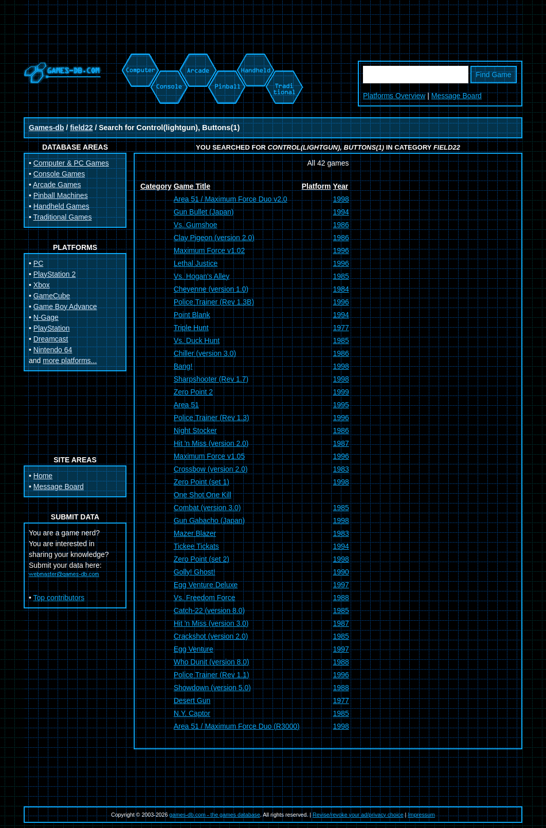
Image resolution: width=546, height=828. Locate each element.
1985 (341, 276)
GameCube (51, 296)
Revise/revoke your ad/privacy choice (358, 815)
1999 (341, 392)
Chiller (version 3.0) (205, 353)
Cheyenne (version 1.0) (211, 289)
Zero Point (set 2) (201, 559)
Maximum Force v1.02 (209, 250)
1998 (341, 199)
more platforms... (70, 360)
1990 (341, 572)
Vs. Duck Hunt (197, 340)
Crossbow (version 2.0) (211, 469)
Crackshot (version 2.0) (211, 636)
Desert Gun (192, 700)
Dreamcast (50, 339)
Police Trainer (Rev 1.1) (211, 675)
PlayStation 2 (54, 274)
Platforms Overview (394, 96)
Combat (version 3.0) (207, 507)
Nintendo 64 (52, 350)
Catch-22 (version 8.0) (209, 610)
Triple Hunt (191, 327)
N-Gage (46, 317)
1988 (341, 597)
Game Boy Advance (65, 306)
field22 (81, 127)
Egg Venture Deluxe (206, 585)
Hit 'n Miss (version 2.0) (211, 443)
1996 (341, 250)
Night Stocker (195, 430)
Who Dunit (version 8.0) (211, 662)
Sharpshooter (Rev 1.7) (211, 379)
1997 (341, 585)
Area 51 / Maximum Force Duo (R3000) (237, 726)
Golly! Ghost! (194, 572)
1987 (341, 443)
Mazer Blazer (195, 533)
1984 (341, 289)
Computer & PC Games (71, 163)
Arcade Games (57, 185)
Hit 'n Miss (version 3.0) (211, 623)
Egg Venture (193, 649)
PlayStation (51, 328)
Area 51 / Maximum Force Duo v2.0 (230, 199)
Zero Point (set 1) (201, 482)
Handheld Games (61, 206)
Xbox (41, 285)
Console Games (59, 174)
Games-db (46, 127)
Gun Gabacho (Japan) (209, 520)
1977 (341, 327)
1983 (341, 469)
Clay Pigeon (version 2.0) (214, 237)
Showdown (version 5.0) (212, 687)
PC (38, 263)
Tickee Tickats (196, 546)
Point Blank (192, 315)
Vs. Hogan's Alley (202, 276)
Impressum (421, 815)
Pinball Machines (60, 195)
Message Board (456, 96)
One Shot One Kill (202, 495)
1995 (341, 405)
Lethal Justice (196, 263)
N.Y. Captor (192, 713)
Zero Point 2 (193, 392)
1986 (341, 225)
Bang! (183, 366)
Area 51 (186, 405)
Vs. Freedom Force (204, 597)
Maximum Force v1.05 (209, 456)
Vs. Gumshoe (195, 225)
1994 (341, 212)
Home (42, 476)
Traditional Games (62, 217)
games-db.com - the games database (214, 815)
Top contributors (59, 597)
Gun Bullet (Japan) (204, 212)
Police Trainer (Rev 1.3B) (214, 302)
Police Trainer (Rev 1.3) (211, 417)
